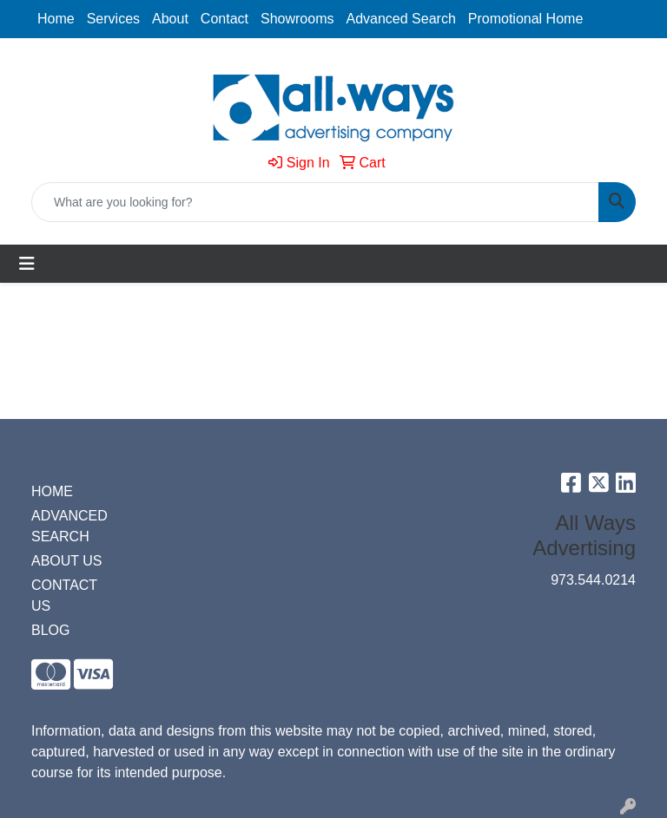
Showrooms (297, 18)
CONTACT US (64, 595)
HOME (52, 491)
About (170, 18)
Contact (224, 18)
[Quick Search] (315, 202)
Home (56, 18)
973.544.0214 (593, 580)
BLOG (50, 630)
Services (113, 18)
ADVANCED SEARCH (69, 526)
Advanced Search (400, 18)
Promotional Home (526, 18)
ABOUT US (66, 560)
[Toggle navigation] (27, 264)
